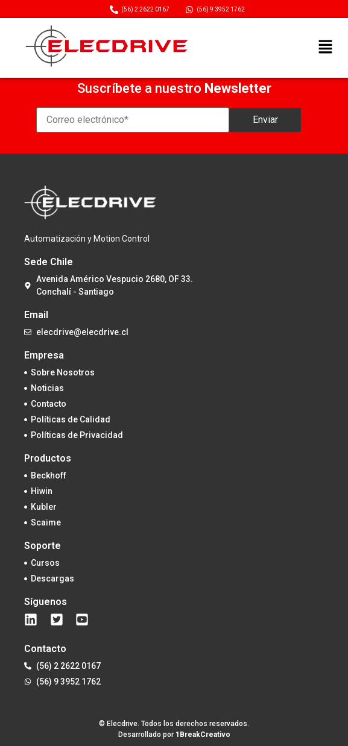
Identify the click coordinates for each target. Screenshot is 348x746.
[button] (325, 47)
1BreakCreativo (203, 734)
